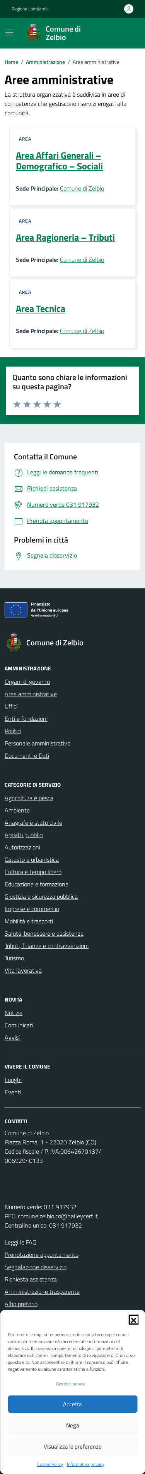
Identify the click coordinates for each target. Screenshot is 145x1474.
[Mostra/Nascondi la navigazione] (9, 32)
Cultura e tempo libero (33, 871)
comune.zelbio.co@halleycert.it (58, 1216)
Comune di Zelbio (82, 188)
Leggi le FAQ (21, 1242)
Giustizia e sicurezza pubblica (41, 896)
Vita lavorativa (23, 970)
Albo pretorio (21, 1303)
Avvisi (12, 1037)
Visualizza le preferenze (73, 1446)
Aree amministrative (31, 693)
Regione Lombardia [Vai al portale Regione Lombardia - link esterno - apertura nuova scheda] (30, 8)
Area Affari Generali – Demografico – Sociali (59, 160)
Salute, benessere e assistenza (44, 933)
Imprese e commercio (32, 908)
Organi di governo (27, 681)
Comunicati (19, 1025)
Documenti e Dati (27, 755)
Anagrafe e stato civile (33, 822)
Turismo (14, 958)
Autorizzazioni (22, 847)
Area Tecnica (40, 308)
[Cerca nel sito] (124, 33)
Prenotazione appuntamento (41, 1254)
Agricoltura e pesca (29, 797)
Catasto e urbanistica (32, 859)
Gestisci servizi (70, 1383)
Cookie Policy (50, 1464)
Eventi (13, 1092)
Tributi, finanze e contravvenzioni (47, 945)
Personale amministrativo (37, 743)
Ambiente (17, 810)
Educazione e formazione (36, 884)
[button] (133, 1319)
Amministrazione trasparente (42, 1291)
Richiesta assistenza (31, 1279)
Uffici (11, 706)
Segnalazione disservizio (36, 1266)
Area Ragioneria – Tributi (65, 237)
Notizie (13, 1012)
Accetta (72, 1404)
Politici (13, 730)
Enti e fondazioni (26, 718)
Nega (72, 1425)
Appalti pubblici (24, 834)
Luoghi (13, 1079)
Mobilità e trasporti (29, 921)
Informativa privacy (85, 1464)
